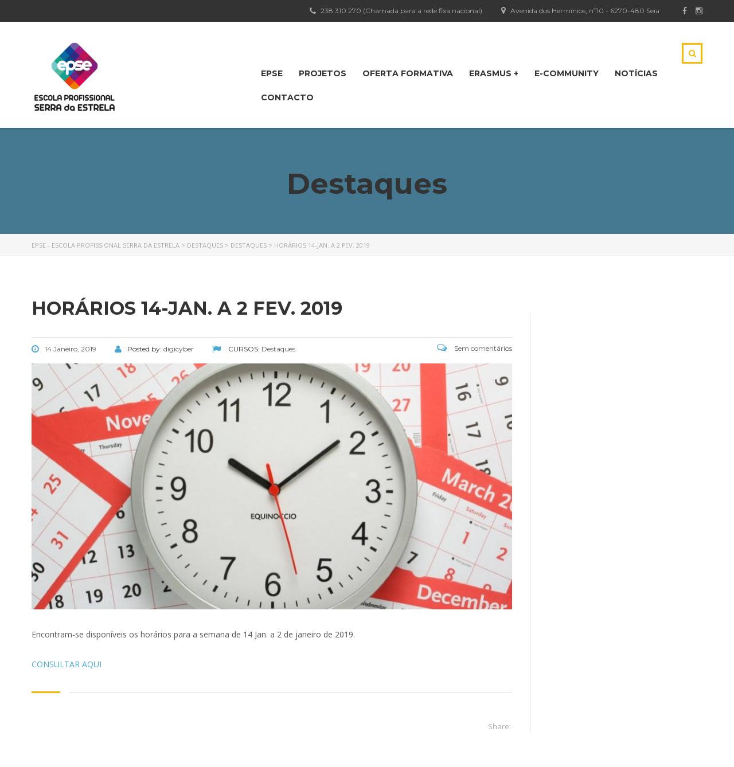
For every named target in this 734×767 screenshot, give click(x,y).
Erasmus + (493, 73)
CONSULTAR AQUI (66, 664)
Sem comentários (474, 348)
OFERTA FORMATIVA (407, 73)
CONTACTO (287, 97)
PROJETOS (322, 73)
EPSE (272, 73)
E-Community (566, 73)
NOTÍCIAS (636, 73)
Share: (499, 726)
